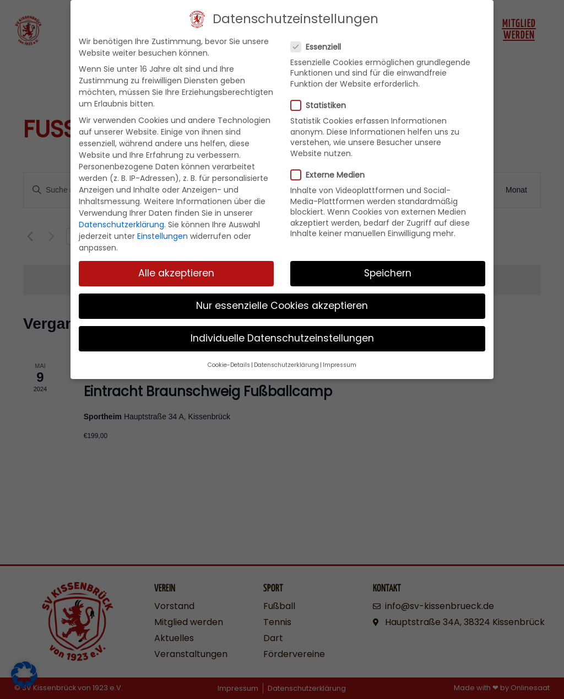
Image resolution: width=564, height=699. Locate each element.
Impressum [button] (339, 360)
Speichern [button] (387, 268)
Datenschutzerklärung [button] (286, 360)
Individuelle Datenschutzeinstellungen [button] (282, 333)
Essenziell (319, 41)
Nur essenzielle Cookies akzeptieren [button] (282, 300)
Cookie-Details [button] (229, 360)
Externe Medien (331, 169)
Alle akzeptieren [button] (176, 268)
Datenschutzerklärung (121, 219)
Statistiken (321, 100)
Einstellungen (162, 231)
